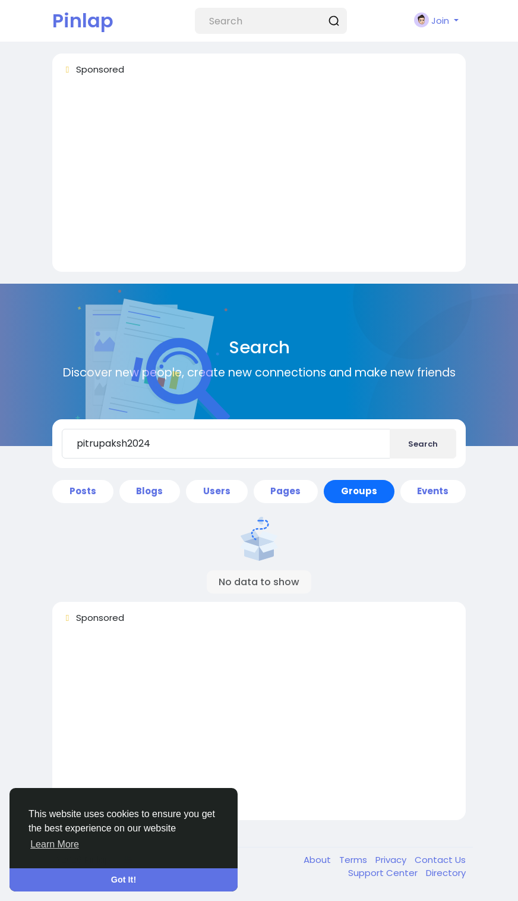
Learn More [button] (54, 844)
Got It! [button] (123, 879)
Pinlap (82, 20)
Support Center (384, 873)
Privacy (392, 859)
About (318, 859)
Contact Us (440, 859)
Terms (354, 859)
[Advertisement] (259, 179)
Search (423, 444)
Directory (446, 873)
